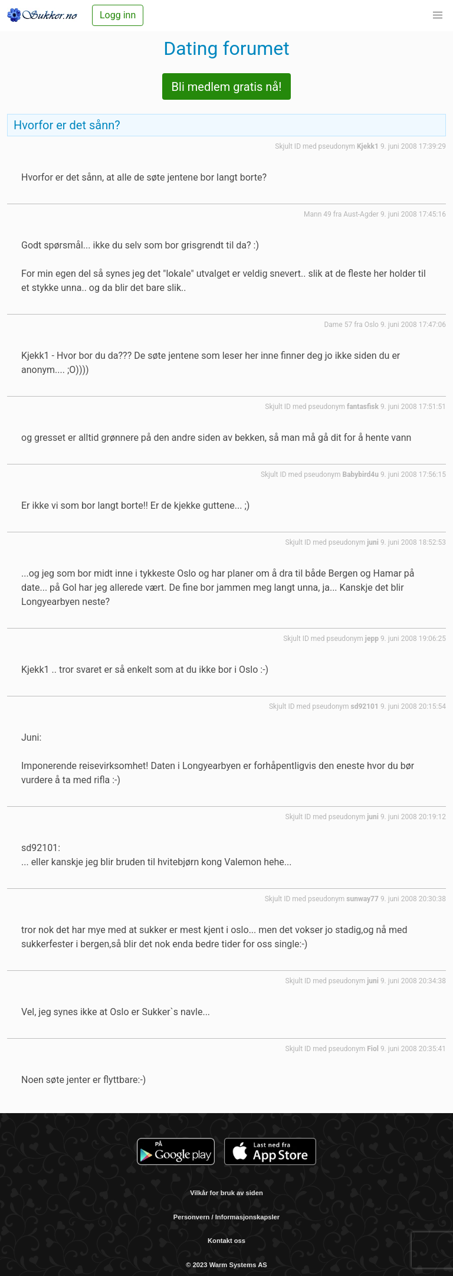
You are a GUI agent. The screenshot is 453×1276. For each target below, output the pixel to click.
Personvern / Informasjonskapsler (226, 1217)
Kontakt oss (226, 1240)
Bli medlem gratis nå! (227, 87)
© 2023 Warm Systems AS (226, 1264)
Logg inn (118, 15)
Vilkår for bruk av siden (226, 1192)
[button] (437, 15)
